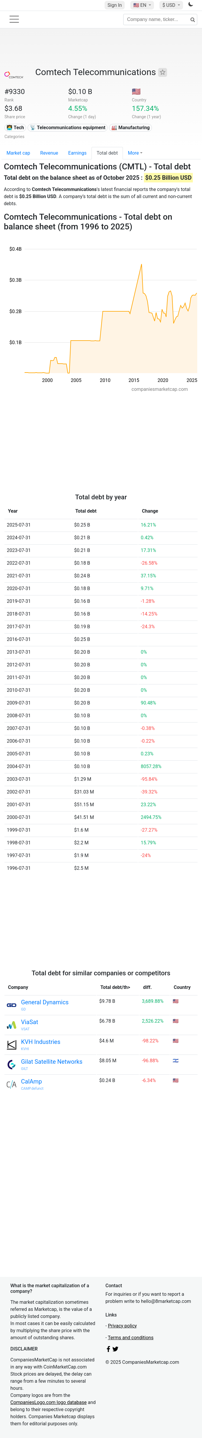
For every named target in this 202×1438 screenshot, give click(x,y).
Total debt (107, 153)
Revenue (49, 153)
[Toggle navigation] (14, 19)
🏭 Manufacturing (130, 127)
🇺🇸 (140, 5)
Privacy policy (122, 1326)
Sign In (115, 5)
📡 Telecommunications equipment (67, 127)
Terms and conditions (130, 1337)
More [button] (133, 153)
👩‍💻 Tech (15, 127)
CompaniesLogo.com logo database (48, 1402)
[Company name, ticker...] (160, 19)
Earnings (77, 153)
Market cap (18, 153)
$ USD (169, 5)
